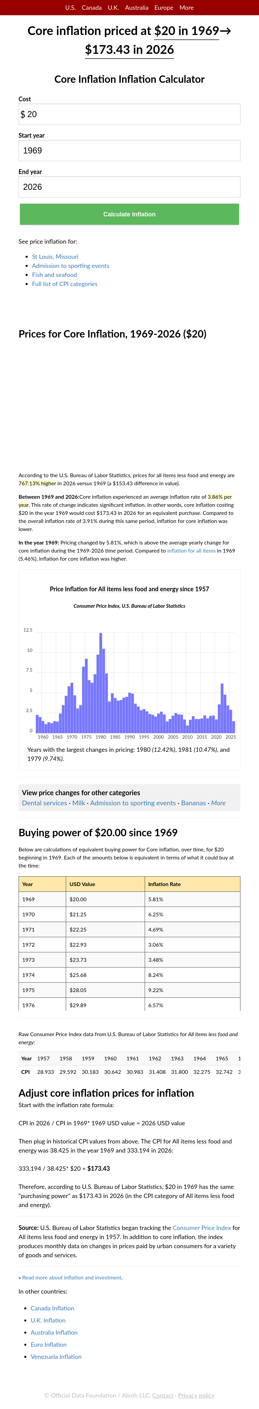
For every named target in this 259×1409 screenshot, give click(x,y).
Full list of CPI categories (64, 283)
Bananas (193, 803)
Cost (25, 99)
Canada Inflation (52, 1308)
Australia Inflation (54, 1332)
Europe (163, 7)
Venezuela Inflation (56, 1356)
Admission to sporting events (70, 265)
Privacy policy (196, 1395)
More (186, 7)
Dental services (44, 803)
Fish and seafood (54, 274)
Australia (136, 7)
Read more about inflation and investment (71, 1277)
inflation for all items (191, 550)
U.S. (70, 7)
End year (30, 171)
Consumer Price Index (202, 1227)
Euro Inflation (49, 1344)
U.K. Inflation (48, 1320)
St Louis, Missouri (55, 256)
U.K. (113, 7)
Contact (162, 1395)
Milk (78, 803)
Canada (92, 7)
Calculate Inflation (129, 214)
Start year (32, 135)
